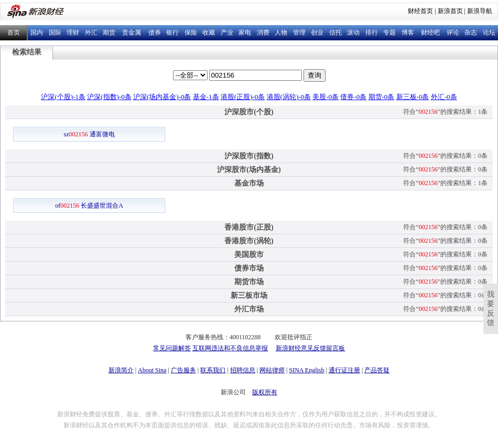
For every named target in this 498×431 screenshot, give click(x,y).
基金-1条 (206, 97)
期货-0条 (382, 97)
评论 (453, 32)
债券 (154, 32)
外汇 (91, 32)
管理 (299, 32)
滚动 (353, 32)
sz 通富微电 (89, 134)
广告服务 (183, 370)
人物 (281, 32)
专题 (389, 32)
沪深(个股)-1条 (63, 97)
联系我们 (212, 370)
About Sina (152, 370)
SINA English (306, 370)
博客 (408, 32)
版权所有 (264, 392)
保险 (191, 32)
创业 (317, 32)
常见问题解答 (172, 348)
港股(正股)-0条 (243, 97)
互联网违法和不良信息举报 (230, 348)
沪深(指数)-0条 (109, 97)
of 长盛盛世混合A (89, 205)
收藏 (208, 32)
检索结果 (26, 52)
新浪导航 (479, 11)
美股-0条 (325, 97)
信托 (335, 32)
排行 (371, 32)
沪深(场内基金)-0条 (162, 97)
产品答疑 (376, 370)
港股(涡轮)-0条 (289, 97)
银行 (172, 32)
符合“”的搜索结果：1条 (445, 111)
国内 (36, 32)
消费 (263, 32)
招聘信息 (242, 370)
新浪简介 (121, 370)
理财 (73, 32)
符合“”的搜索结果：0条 (445, 155)
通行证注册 (344, 370)
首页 (13, 32)
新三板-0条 (412, 97)
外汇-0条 (444, 97)
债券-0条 (353, 97)
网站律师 (272, 370)
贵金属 (131, 32)
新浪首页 (450, 11)
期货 (109, 32)
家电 (245, 32)
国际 (55, 32)
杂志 (470, 32)
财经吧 (430, 32)
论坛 (489, 32)
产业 (227, 32)
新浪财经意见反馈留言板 (310, 348)
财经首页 (420, 11)
